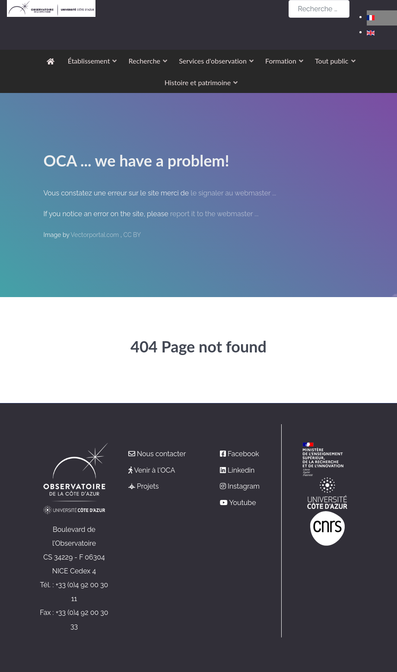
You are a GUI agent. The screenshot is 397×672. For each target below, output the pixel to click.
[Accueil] (52, 60)
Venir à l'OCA (154, 470)
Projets (148, 486)
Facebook (243, 454)
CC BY (132, 234)
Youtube (242, 503)
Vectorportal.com (96, 234)
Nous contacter (161, 454)
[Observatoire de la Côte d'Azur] (51, 8)
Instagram (244, 486)
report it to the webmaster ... (214, 214)
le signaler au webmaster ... (233, 193)
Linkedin (241, 470)
